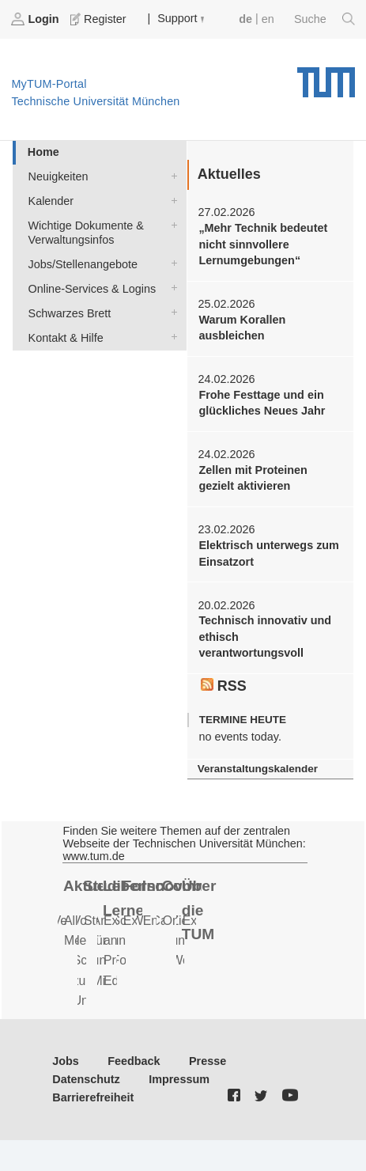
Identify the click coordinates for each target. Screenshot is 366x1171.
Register (99, 19)
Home (43, 152)
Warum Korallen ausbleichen (241, 327)
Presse (207, 1061)
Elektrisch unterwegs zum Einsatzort (268, 553)
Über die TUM (199, 909)
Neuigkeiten (170, 175)
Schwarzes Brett (170, 312)
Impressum (179, 1079)
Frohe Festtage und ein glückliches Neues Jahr (261, 402)
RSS (224, 686)
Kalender (170, 199)
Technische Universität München (326, 76)
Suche (324, 19)
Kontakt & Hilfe (170, 336)
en (268, 19)
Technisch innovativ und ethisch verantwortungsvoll (264, 636)
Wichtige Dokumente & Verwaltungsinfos (170, 224)
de (245, 19)
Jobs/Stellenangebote (170, 263)
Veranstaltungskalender (258, 769)
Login (36, 19)
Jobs (65, 1061)
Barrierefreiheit (93, 1097)
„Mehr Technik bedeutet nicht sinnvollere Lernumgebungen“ (262, 244)
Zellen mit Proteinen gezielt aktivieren (253, 478)
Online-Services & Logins (170, 287)
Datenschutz (86, 1079)
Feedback (134, 1061)
